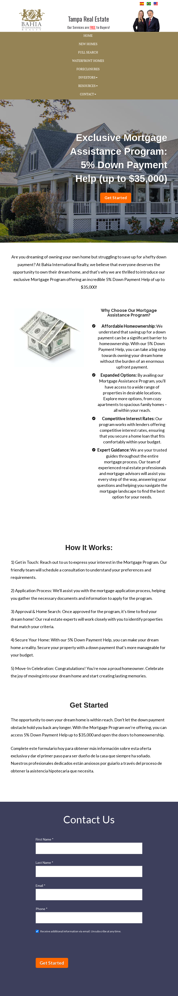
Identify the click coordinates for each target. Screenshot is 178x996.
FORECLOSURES (88, 69)
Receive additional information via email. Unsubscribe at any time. (78, 931)
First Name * (45, 839)
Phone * (42, 909)
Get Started (52, 963)
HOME (87, 35)
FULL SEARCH (88, 52)
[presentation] (71, 945)
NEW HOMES (88, 44)
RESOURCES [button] (88, 86)
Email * (40, 885)
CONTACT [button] (88, 94)
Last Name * (44, 862)
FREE (92, 27)
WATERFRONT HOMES (88, 61)
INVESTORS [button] (88, 77)
